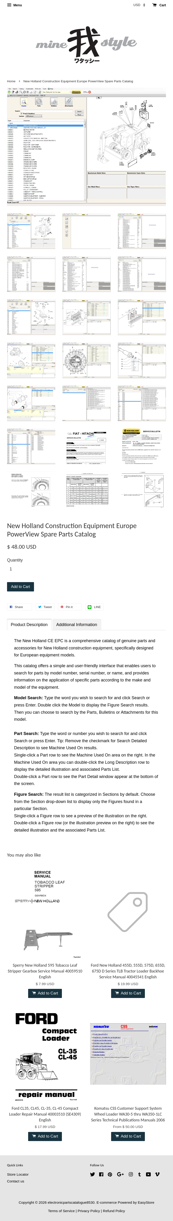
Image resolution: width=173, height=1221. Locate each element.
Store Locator (18, 1174)
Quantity (15, 560)
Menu (14, 5)
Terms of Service (61, 1211)
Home (11, 81)
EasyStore (146, 1202)
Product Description (29, 624)
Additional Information (76, 624)
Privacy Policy (89, 1211)
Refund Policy (114, 1211)
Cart (159, 5)
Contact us (15, 1181)
